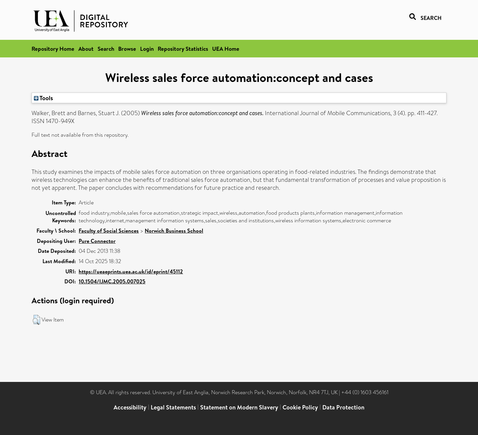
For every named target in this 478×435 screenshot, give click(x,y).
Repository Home (53, 48)
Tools (43, 98)
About (86, 48)
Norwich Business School (174, 230)
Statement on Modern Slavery (239, 407)
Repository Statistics (183, 48)
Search (106, 48)
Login (147, 48)
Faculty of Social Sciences (109, 230)
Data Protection (343, 407)
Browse (127, 48)
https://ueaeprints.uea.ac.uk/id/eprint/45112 (131, 271)
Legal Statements (173, 407)
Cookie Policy (300, 407)
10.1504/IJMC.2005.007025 (112, 281)
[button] (36, 320)
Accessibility (130, 407)
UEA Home (225, 48)
